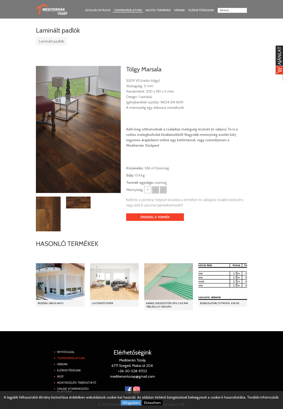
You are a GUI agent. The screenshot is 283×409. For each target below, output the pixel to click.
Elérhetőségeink (201, 10)
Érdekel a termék (155, 217)
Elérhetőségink (69, 370)
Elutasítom (152, 403)
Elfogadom (131, 403)
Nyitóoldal (66, 352)
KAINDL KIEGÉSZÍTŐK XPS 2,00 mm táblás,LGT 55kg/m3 (167, 305)
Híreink (179, 10)
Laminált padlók (51, 41)
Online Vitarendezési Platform (73, 390)
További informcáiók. (263, 397)
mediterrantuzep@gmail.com (132, 376)
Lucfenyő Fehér (102, 303)
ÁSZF (60, 376)
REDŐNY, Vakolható (50, 303)
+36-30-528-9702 (132, 371)
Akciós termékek (158, 10)
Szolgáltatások (97, 10)
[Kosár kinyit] (278, 60)
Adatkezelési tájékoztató (76, 382)
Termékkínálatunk (128, 10)
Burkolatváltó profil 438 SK (219, 303)
